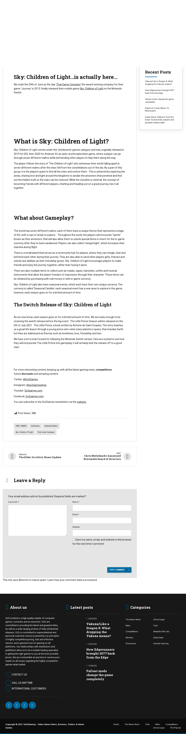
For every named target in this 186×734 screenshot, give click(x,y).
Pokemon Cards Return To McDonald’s (157, 109)
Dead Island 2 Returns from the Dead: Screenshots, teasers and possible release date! (159, 120)
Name (75, 501)
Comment (13, 501)
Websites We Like (161, 631)
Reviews (129, 637)
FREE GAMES (21, 426)
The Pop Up (175, 727)
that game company (46, 432)
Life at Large (159, 619)
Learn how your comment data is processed (72, 580)
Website (76, 527)
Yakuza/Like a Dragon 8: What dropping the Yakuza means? (159, 82)
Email (75, 514)
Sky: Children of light (24, 432)
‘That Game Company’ (68, 84)
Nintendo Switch (51, 426)
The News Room (133, 619)
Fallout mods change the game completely (159, 100)
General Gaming (160, 643)
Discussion (131, 643)
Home (116, 724)
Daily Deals (158, 637)
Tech (155, 625)
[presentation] (99, 562)
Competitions (132, 631)
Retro (128, 625)
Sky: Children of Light (91, 88)
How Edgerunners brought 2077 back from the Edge (159, 91)
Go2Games (35, 426)
